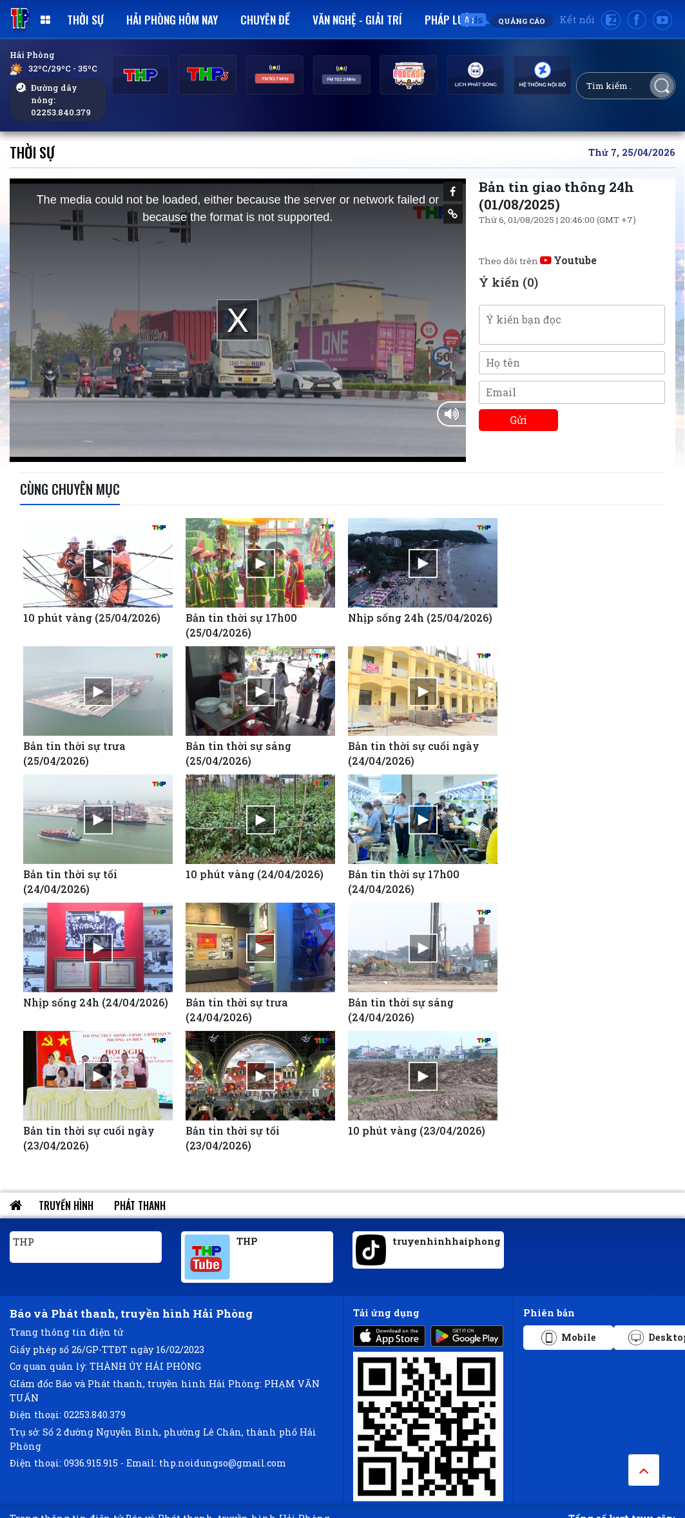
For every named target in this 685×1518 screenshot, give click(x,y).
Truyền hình (66, 1205)
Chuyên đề (265, 19)
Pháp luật (450, 19)
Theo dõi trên (538, 261)
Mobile (568, 1337)
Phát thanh (140, 1205)
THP (23, 1241)
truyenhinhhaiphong (446, 1241)
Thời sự (85, 19)
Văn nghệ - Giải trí (357, 19)
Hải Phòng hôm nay (172, 19)
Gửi (518, 420)
